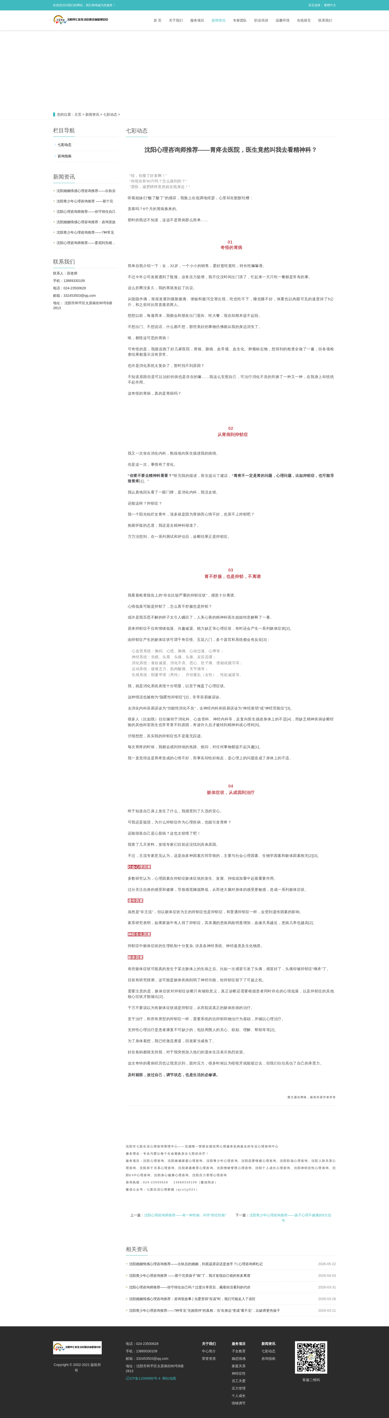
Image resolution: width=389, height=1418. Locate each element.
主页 (77, 114)
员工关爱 (239, 1381)
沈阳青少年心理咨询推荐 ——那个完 (85, 201)
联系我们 (325, 20)
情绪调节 (239, 1403)
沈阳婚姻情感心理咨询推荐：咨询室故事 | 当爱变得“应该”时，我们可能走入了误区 (192, 1299)
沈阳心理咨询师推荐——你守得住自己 (86, 212)
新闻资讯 (219, 20)
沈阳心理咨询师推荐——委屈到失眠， (86, 243)
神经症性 (239, 1373)
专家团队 (240, 20)
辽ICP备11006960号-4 (143, 1378)
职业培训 (261, 20)
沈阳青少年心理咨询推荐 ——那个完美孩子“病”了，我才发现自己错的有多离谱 (189, 1276)
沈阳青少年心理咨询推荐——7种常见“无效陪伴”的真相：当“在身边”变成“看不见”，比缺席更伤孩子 (204, 1310)
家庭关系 (239, 1366)
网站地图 (169, 1378)
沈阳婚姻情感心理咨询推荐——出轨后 (86, 191)
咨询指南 (64, 156)
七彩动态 (110, 114)
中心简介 (209, 1351)
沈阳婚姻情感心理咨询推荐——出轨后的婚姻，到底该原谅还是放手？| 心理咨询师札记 (196, 1264)
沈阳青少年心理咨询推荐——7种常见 (85, 232)
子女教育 (239, 1351)
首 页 (158, 20)
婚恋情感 (239, 1359)
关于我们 (176, 20)
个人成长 (239, 1396)
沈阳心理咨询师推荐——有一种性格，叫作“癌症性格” (185, 1215)
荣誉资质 (209, 1359)
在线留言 (304, 20)
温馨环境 (283, 20)
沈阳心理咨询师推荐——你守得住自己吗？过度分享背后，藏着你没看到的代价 (190, 1287)
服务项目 (197, 20)
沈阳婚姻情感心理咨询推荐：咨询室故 (86, 222)
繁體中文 (330, 5)
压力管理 (239, 1388)
